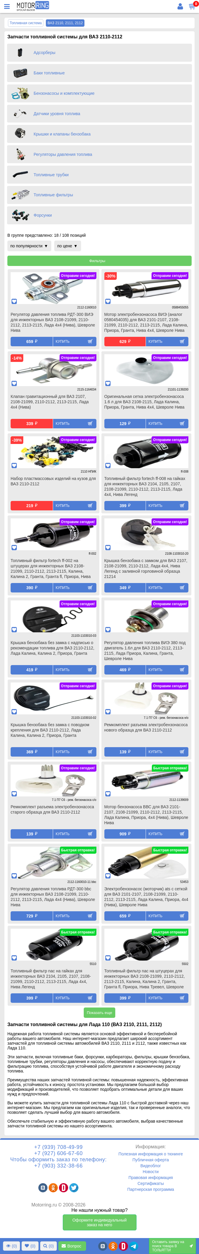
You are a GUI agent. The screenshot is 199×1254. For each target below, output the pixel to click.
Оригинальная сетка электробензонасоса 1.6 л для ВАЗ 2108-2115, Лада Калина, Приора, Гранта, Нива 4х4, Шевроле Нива (144, 401)
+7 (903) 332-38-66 (58, 1166)
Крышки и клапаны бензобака (62, 134)
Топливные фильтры (53, 194)
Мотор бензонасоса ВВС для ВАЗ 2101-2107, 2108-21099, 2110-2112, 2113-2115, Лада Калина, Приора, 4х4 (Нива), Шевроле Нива (146, 814)
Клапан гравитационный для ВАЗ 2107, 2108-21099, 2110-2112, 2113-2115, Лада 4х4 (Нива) (50, 401)
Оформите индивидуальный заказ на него (99, 1222)
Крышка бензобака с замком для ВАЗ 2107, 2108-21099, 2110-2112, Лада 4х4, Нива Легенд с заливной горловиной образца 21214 (146, 568)
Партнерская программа (150, 1189)
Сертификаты (150, 1183)
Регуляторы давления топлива (63, 154)
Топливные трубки (51, 174)
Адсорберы (44, 52)
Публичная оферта (150, 1159)
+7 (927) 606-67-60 (58, 1153)
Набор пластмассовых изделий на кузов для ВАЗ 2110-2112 (53, 481)
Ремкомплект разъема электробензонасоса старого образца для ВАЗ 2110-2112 (52, 809)
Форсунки (43, 215)
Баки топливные (49, 73)
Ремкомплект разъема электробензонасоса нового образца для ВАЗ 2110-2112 (146, 727)
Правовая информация (151, 1177)
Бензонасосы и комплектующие (64, 93)
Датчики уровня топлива (57, 113)
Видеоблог (150, 1165)
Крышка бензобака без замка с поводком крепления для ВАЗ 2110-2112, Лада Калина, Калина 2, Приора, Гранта (50, 730)
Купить (63, 341)
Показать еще (99, 1012)
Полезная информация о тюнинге (151, 1154)
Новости (151, 1171)
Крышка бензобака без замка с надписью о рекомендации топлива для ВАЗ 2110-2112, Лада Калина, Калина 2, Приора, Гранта (52, 648)
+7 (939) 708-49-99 (58, 1147)
